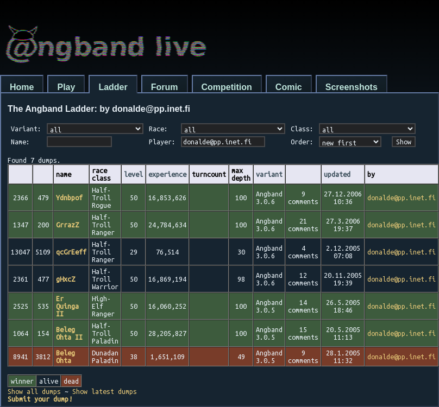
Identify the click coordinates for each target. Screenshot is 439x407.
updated (337, 174)
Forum (164, 87)
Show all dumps (34, 391)
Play (66, 87)
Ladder (112, 87)
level (133, 174)
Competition (227, 87)
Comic (288, 87)
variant (269, 174)
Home (22, 87)
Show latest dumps (104, 391)
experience (167, 174)
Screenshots (351, 87)
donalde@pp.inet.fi (401, 197)
